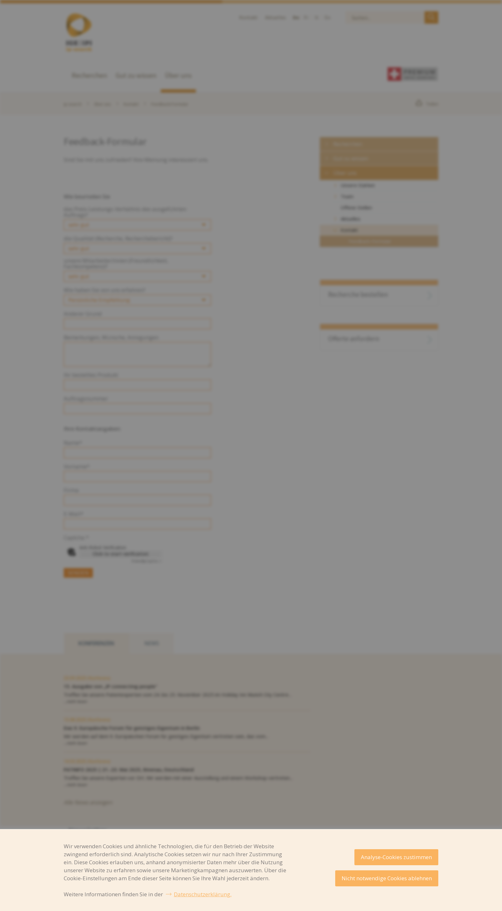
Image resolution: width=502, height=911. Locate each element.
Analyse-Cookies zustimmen (396, 857)
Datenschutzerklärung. (202, 894)
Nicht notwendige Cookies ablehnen (387, 878)
